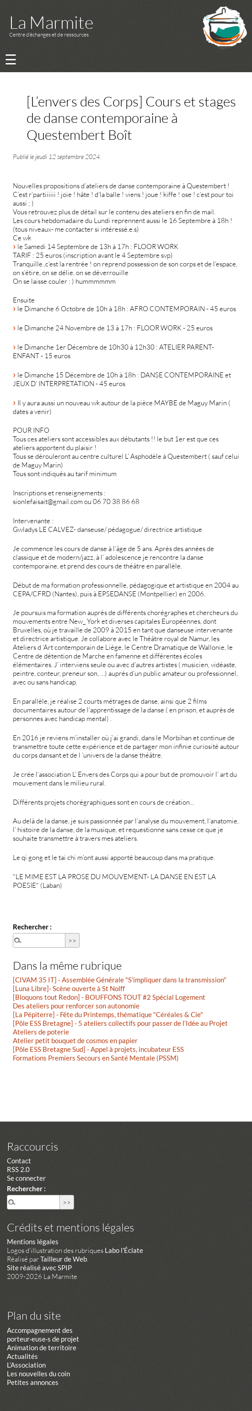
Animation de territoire (41, 1347)
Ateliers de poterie (41, 1032)
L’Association (26, 1365)
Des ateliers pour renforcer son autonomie (76, 1006)
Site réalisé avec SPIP (39, 1267)
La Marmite (51, 22)
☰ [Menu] (11, 59)
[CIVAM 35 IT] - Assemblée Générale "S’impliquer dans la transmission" (119, 980)
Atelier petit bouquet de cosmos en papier (75, 1040)
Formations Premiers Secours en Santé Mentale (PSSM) (96, 1058)
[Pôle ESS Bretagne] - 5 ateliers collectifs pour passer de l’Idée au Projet (120, 1023)
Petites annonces (33, 1382)
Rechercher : (32, 927)
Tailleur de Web (63, 1259)
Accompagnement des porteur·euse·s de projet (43, 1334)
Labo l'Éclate (124, 1250)
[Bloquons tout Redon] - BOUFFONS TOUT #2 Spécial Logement (109, 997)
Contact (19, 1160)
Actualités (22, 1356)
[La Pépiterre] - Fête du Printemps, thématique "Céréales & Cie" (108, 1014)
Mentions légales (33, 1241)
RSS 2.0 (18, 1169)
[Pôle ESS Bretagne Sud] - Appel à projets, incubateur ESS (98, 1049)
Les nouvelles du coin (38, 1373)
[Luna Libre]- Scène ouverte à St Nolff (69, 988)
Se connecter (26, 1178)
